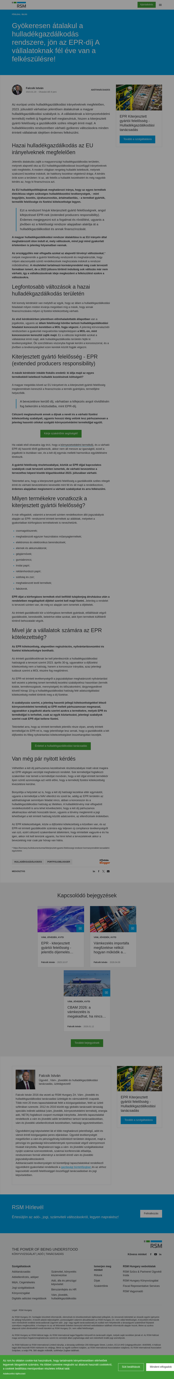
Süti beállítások (131, 1366)
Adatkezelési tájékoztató (14, 1373)
